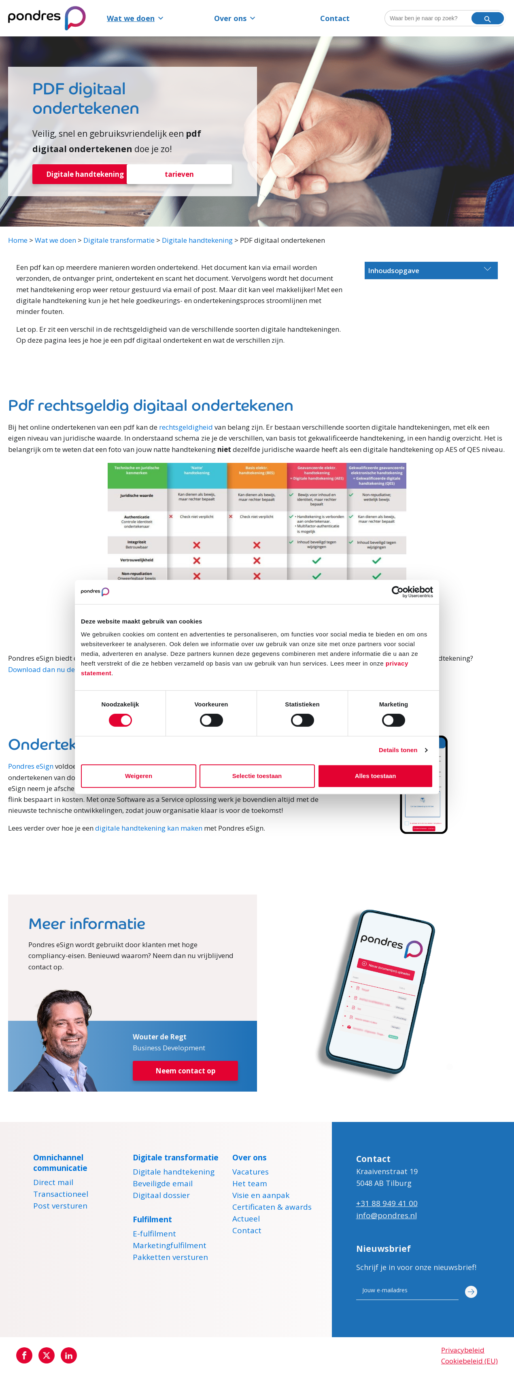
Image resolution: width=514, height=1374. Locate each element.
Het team (249, 1185)
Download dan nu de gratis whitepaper (71, 669)
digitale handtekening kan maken (148, 828)
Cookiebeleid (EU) (469, 1361)
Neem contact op (185, 1071)
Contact (335, 18)
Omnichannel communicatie (60, 1163)
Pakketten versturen (170, 1259)
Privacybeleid (462, 1350)
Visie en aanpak (260, 1197)
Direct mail (53, 1184)
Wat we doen (135, 18)
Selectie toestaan (257, 775)
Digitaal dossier (161, 1197)
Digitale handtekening (85, 174)
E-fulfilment (154, 1235)
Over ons (235, 18)
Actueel (246, 1220)
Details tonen (398, 749)
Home (18, 240)
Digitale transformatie (119, 240)
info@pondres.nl (386, 1216)
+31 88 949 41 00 (387, 1203)
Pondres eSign (30, 767)
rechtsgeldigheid (186, 427)
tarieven (179, 174)
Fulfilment (152, 1220)
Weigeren (138, 775)
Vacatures (250, 1173)
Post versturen (60, 1207)
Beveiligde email (163, 1185)
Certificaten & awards (272, 1208)
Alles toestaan (375, 775)
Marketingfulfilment (169, 1247)
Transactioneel (60, 1196)
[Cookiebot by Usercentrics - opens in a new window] (397, 592)
